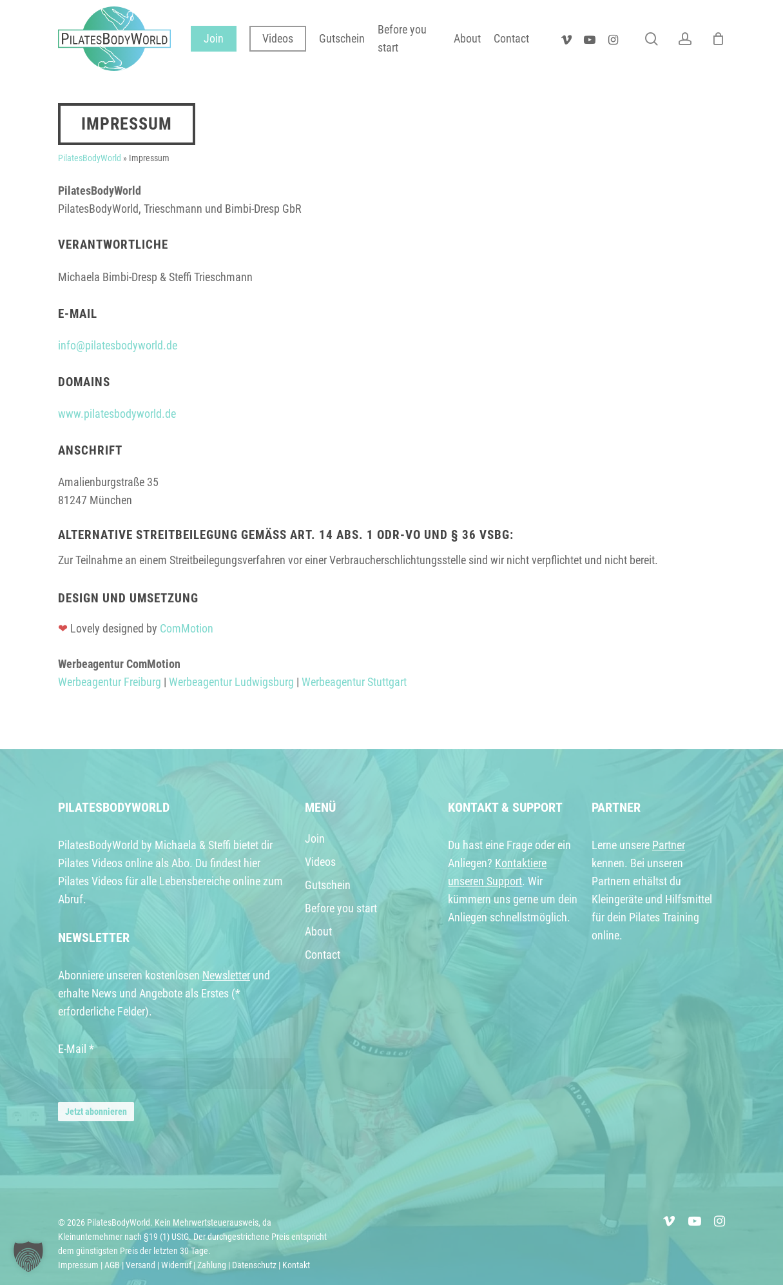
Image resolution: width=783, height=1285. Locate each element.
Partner (668, 845)
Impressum (78, 1265)
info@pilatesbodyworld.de (117, 345)
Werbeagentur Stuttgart (354, 682)
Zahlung (211, 1265)
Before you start (341, 908)
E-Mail (76, 1048)
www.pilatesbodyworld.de (117, 413)
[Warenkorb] (718, 39)
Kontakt (296, 1265)
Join (315, 838)
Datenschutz (254, 1265)
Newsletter (226, 975)
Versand (140, 1265)
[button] (28, 1256)
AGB (112, 1265)
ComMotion (186, 628)
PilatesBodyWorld (89, 158)
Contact (322, 954)
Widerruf (176, 1265)
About (318, 931)
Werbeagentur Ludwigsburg (231, 682)
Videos (320, 861)
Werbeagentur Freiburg (109, 682)
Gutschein (328, 885)
